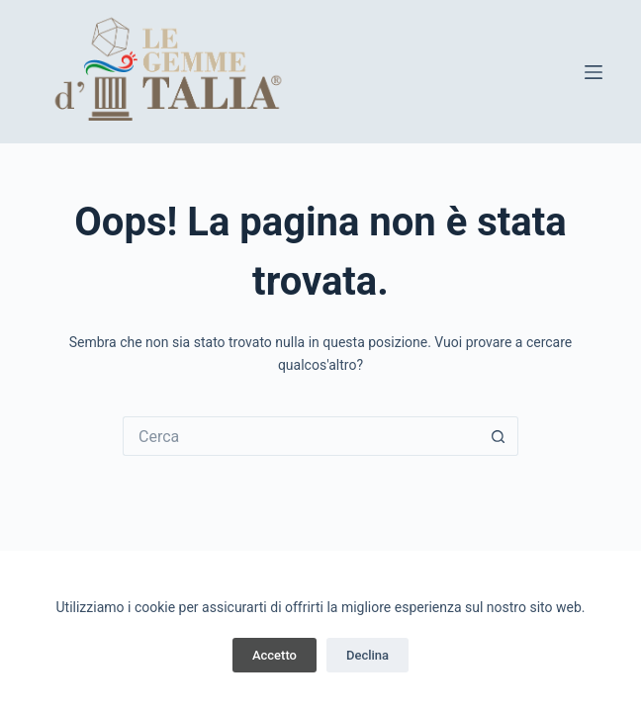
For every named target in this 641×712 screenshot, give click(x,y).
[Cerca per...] (301, 436)
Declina (367, 655)
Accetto (274, 655)
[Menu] (593, 72)
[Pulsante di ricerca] (498, 436)
